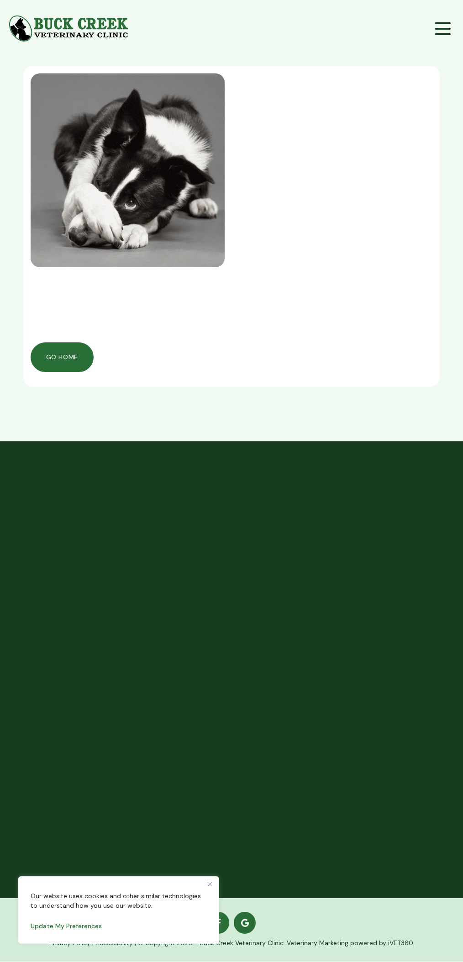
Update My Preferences (66, 926)
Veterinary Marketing (317, 943)
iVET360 (400, 943)
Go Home (62, 357)
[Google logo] (245, 923)
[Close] (209, 884)
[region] (118, 910)
